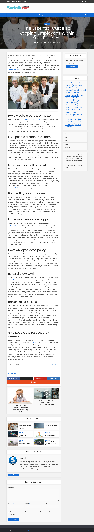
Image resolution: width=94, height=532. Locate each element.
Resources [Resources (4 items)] (69, 114)
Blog (66, 137)
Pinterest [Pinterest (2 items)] (69, 112)
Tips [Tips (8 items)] (81, 119)
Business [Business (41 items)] (82, 83)
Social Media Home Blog (22, 530)
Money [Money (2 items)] (75, 110)
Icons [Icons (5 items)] (67, 97)
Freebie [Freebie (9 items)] (83, 90)
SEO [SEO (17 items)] (83, 114)
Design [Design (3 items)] (81, 85)
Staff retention (13, 70)
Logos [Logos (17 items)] (77, 105)
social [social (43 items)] (68, 117)
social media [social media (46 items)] (76, 117)
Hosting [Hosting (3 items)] (81, 95)
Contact (67, 144)
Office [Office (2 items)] (81, 110)
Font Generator (12, 15)
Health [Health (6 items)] (68, 95)
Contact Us (14, 1)
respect (34, 342)
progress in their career (31, 119)
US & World (74, 15)
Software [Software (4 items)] (69, 119)
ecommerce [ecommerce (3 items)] (80, 88)
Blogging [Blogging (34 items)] (74, 83)
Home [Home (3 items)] (74, 95)
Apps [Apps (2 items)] (67, 83)
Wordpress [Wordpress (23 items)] (69, 127)
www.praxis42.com (15, 188)
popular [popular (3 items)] (76, 112)
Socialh (54, 42)
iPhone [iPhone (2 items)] (68, 102)
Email (27, 504)
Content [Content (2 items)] (68, 85)
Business (21, 15)
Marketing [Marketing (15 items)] (79, 107)
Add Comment (44, 42)
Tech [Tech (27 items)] (75, 119)
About (19, 1)
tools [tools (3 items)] (67, 122)
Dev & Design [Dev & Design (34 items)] (70, 88)
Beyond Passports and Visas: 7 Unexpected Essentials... (25, 427)
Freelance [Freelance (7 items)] (69, 92)
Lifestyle (41, 15)
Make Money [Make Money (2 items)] (70, 107)
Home (8, 1)
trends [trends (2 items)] (74, 122)
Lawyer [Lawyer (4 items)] (75, 102)
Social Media (59, 15)
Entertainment (31, 15)
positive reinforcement (18, 280)
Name (11, 504)
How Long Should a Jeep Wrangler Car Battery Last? (51, 443)
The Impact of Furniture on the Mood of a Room (51, 426)
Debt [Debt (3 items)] (75, 85)
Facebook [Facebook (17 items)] (69, 90)
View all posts (13, 475)
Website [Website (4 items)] (78, 124)
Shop (66, 140)
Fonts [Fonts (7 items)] (76, 90)
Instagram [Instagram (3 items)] (78, 100)
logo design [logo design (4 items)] (69, 105)
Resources (50, 15)
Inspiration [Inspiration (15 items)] (69, 100)
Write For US (25, 1)
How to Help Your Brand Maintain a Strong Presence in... (25, 435)
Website (45, 504)
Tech (67, 15)
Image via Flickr (33, 110)
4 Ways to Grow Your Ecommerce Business (24, 442)
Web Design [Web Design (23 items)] (69, 124)
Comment (12, 487)
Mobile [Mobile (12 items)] (68, 110)
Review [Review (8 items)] (77, 114)
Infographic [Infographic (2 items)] (75, 97)
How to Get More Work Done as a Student (51, 434)
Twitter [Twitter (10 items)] (81, 122)
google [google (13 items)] (77, 92)
